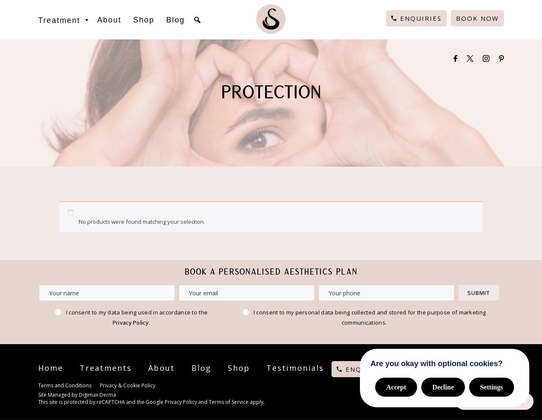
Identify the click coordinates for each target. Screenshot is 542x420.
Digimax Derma (97, 394)
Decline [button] (443, 387)
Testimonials (295, 368)
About (109, 20)
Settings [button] (491, 387)
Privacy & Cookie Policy (127, 385)
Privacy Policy (131, 322)
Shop (143, 20)
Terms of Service (229, 402)
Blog (175, 20)
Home (50, 368)
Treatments (106, 368)
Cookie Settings (180, 386)
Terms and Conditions (64, 385)
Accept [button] (396, 387)
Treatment (64, 19)
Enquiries (421, 18)
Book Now (477, 18)
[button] (197, 20)
